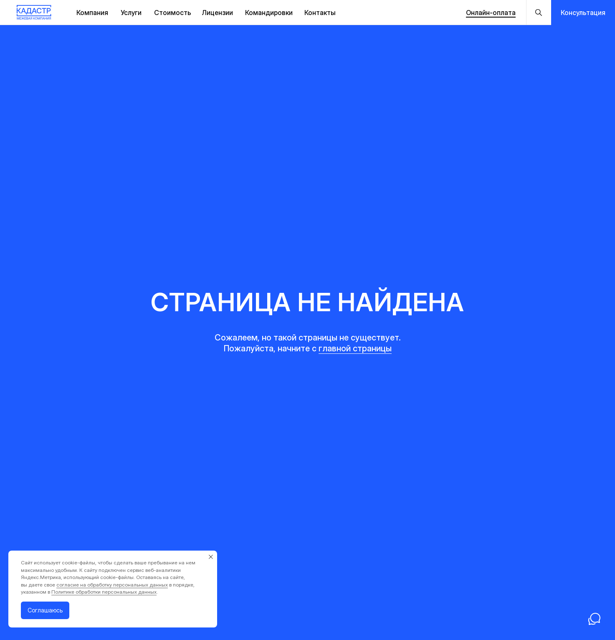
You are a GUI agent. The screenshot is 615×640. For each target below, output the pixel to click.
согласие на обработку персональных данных (112, 585)
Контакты (320, 12)
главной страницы (355, 348)
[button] (583, 12)
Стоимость (172, 12)
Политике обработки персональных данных (104, 592)
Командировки (269, 12)
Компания (92, 12)
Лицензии (217, 12)
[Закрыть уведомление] (211, 557)
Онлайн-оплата (491, 12)
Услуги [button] (131, 12)
